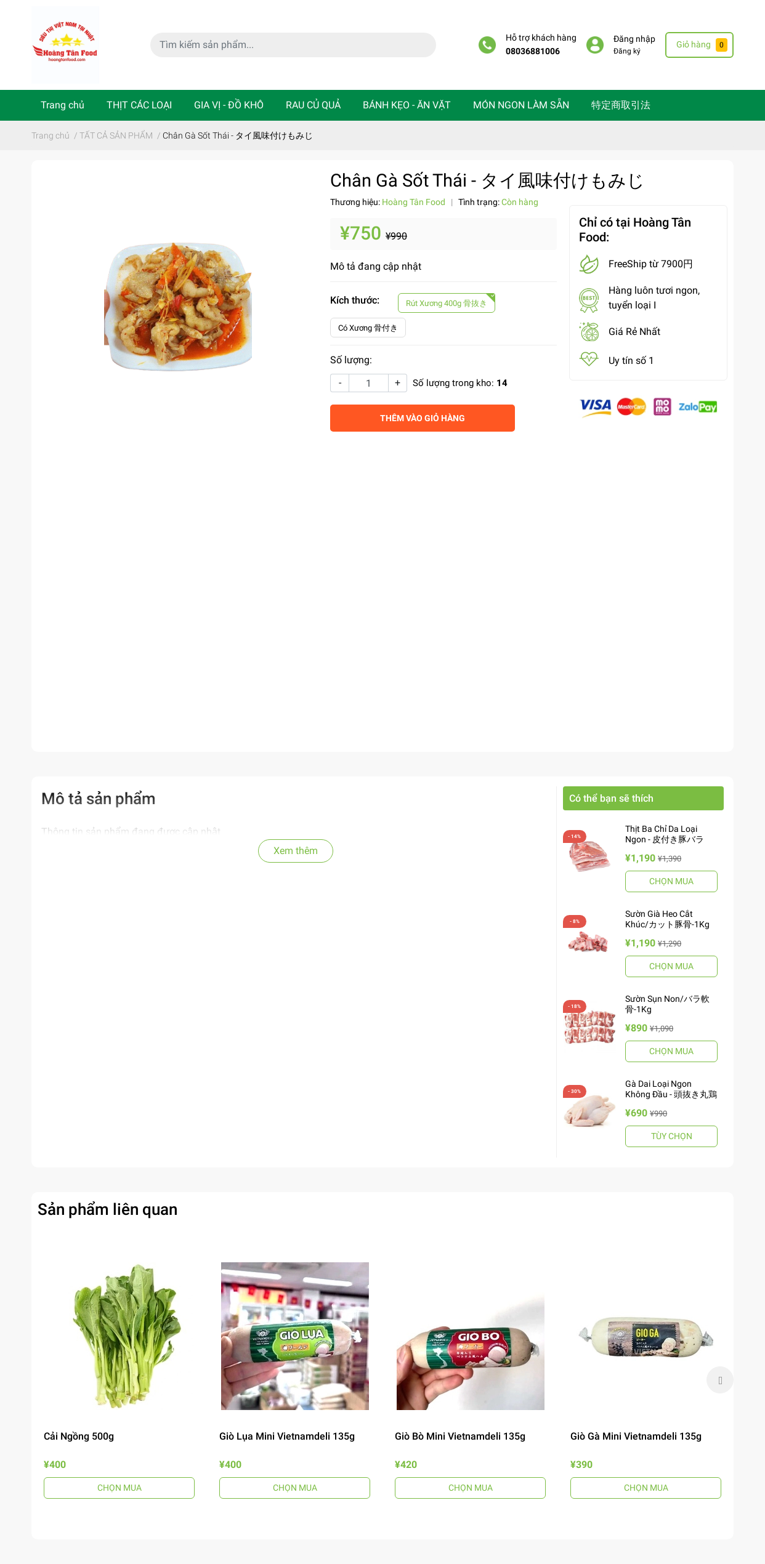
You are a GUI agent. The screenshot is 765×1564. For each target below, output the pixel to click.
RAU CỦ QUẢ (313, 105)
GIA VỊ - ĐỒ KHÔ (229, 105)
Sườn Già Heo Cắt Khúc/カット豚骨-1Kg (667, 919)
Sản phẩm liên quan (107, 1209)
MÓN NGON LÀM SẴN (521, 105)
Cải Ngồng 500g (79, 1436)
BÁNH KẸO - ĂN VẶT (407, 105)
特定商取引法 (620, 105)
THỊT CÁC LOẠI (139, 105)
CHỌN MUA (671, 881)
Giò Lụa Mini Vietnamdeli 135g (287, 1436)
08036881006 (533, 51)
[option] (119, 1380)
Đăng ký (627, 51)
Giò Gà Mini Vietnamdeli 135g (636, 1436)
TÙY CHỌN (671, 1136)
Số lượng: (351, 360)
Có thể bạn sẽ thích (611, 798)
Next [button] (720, 1379)
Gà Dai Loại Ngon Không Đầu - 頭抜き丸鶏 (671, 1089)
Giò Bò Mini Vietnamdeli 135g (460, 1436)
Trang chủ (62, 105)
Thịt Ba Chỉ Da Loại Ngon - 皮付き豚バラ (664, 834)
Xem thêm (295, 851)
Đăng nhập (634, 39)
